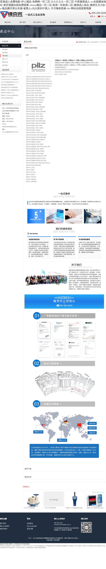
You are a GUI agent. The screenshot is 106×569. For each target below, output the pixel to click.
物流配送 (30, 523)
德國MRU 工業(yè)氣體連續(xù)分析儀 (12, 90)
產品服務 (53, 22)
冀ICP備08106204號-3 (71, 538)
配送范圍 (30, 529)
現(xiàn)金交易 (31, 526)
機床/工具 (5, 59)
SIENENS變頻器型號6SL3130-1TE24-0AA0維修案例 (15, 82)
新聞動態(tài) (68, 22)
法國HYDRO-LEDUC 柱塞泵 (9, 77)
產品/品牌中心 (38, 22)
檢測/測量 (5, 52)
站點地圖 (49, 540)
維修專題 (98, 22)
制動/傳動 (5, 65)
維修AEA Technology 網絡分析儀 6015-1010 (13, 95)
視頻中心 (83, 22)
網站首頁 (7, 22)
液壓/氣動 (5, 49)
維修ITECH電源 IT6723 (7, 92)
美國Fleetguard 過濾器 (7, 74)
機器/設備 (5, 62)
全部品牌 (10, 41)
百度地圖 (56, 540)
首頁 (88, 42)
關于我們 (23, 22)
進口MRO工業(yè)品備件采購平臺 (23, 15)
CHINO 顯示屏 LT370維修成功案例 (11, 79)
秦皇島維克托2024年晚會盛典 (9, 87)
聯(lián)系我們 (4, 526)
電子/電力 (5, 56)
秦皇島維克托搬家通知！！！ (9, 85)
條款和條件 (3, 529)
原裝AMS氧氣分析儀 (7, 98)
